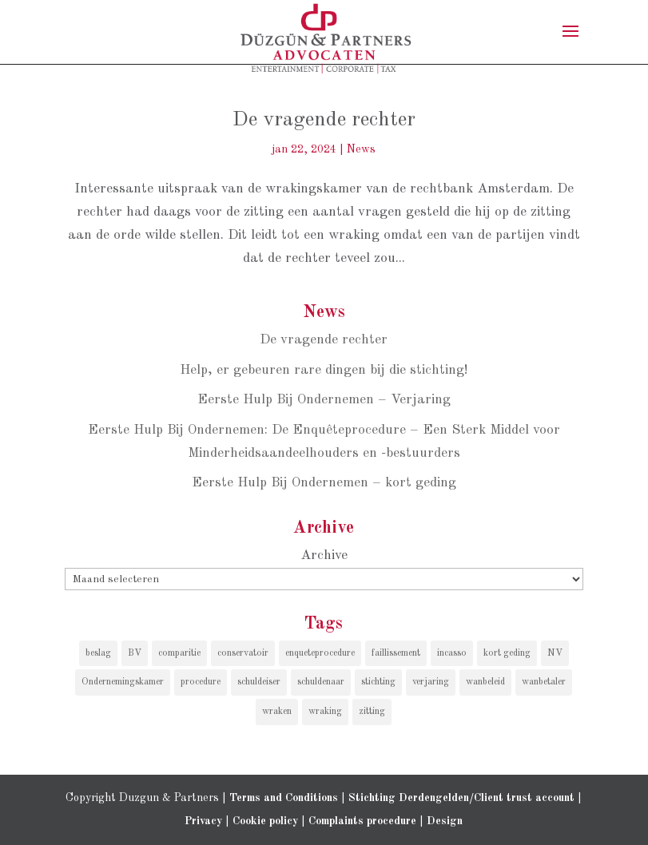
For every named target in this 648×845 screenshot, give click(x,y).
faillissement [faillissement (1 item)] (396, 653)
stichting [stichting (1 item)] (378, 682)
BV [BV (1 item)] (134, 653)
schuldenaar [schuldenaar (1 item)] (320, 682)
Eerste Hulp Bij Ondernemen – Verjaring (324, 400)
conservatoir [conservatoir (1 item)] (242, 653)
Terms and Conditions (283, 797)
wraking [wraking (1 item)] (325, 711)
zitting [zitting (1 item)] (372, 711)
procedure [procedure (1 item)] (201, 682)
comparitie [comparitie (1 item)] (179, 653)
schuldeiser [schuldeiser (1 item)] (258, 682)
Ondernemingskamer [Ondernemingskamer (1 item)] (122, 682)
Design (445, 821)
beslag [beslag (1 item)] (98, 653)
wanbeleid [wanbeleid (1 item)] (485, 682)
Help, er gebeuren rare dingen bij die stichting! (323, 370)
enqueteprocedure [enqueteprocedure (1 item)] (320, 653)
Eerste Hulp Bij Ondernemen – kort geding (324, 483)
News (361, 149)
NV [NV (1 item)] (555, 653)
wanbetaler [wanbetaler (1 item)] (544, 682)
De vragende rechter (324, 119)
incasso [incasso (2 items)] (452, 653)
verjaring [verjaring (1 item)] (430, 682)
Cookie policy (265, 821)
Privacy (203, 821)
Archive (324, 555)
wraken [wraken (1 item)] (277, 711)
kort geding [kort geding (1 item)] (507, 653)
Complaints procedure (362, 821)
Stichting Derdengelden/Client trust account (461, 797)
